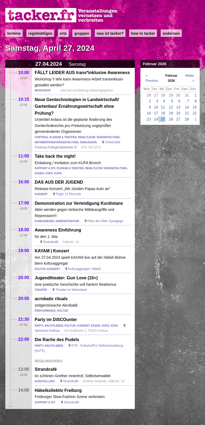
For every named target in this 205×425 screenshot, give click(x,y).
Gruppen (81, 33)
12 (171, 107)
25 (163, 119)
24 (156, 119)
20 (178, 113)
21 (187, 113)
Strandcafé (50, 242)
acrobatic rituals (51, 298)
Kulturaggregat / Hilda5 (84, 269)
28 (187, 119)
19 (171, 113)
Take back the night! (55, 156)
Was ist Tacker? (110, 33)
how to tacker (143, 33)
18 (163, 113)
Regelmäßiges (40, 33)
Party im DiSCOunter (56, 319)
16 (149, 113)
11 (163, 107)
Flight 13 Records (68, 194)
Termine (14, 33)
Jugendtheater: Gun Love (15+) (66, 278)
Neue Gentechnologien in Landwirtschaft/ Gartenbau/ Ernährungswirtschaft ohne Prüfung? (77, 106)
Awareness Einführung (58, 230)
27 (178, 119)
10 (156, 107)
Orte (63, 33)
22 (194, 113)
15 (194, 107)
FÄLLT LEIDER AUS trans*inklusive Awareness (82, 72)
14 (187, 107)
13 (178, 107)
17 (156, 113)
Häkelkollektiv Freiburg (58, 390)
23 (149, 119)
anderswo (171, 33)
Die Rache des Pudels (57, 339)
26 (171, 119)
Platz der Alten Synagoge (105, 221)
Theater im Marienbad (70, 290)
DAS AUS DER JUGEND (59, 182)
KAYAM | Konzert (52, 251)
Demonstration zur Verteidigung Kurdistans (79, 203)
